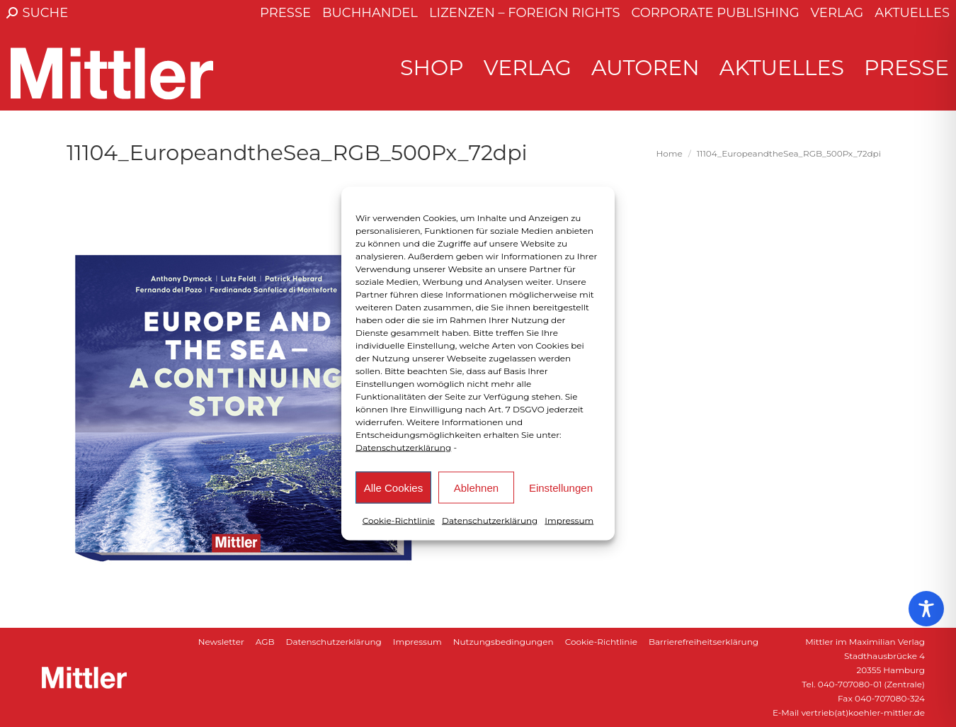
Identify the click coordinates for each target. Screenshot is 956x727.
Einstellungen (561, 487)
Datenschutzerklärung (403, 447)
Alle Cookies (393, 487)
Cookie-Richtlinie (399, 520)
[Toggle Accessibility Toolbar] (926, 609)
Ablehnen (476, 487)
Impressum (569, 520)
